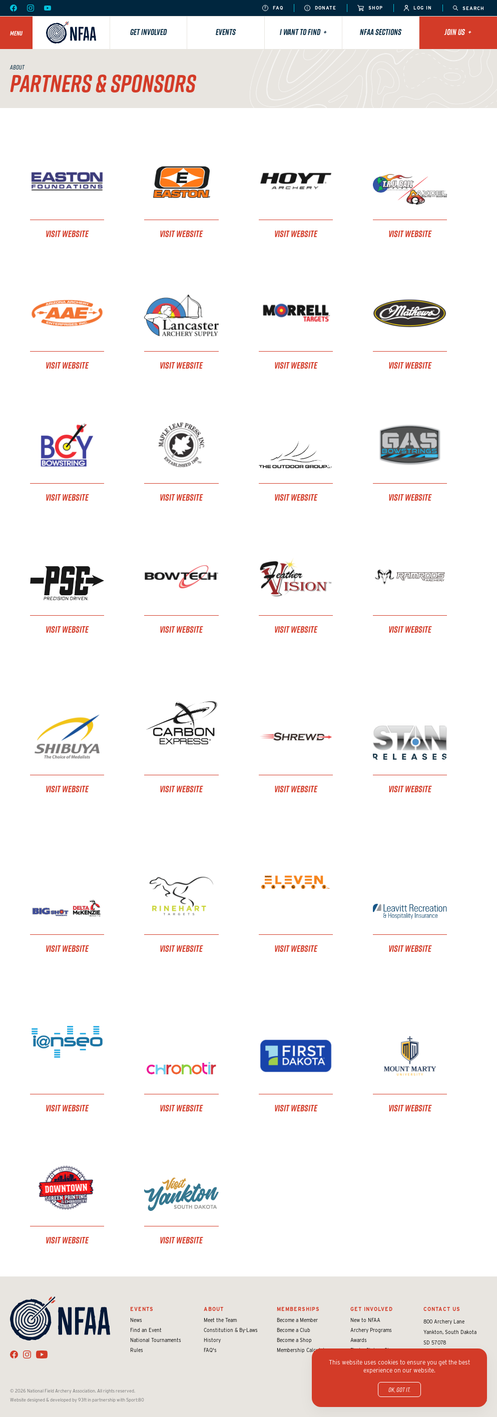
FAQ (272, 8)
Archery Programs (371, 1330)
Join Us (457, 32)
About (214, 1309)
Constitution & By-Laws (231, 1330)
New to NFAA (365, 1320)
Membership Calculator (303, 1350)
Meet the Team (220, 1320)
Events (226, 32)
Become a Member (297, 1320)
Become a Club (293, 1330)
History (212, 1340)
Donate (320, 8)
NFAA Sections (380, 32)
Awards (358, 1340)
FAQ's (210, 1350)
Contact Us (441, 1309)
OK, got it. (399, 1389)
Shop (370, 8)
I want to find (303, 32)
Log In (418, 8)
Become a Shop (294, 1340)
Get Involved (148, 32)
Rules (136, 1350)
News (136, 1320)
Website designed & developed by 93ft (48, 1399)
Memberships (298, 1309)
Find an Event (146, 1330)
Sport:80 (135, 1399)
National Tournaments (155, 1340)
